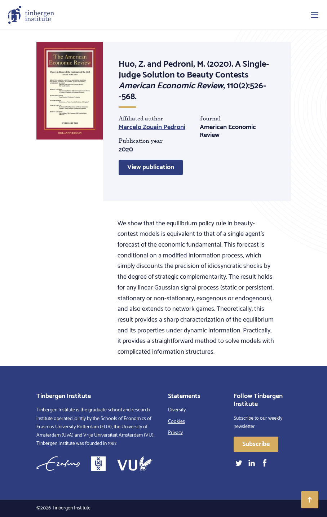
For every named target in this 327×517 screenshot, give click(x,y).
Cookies (176, 421)
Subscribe (256, 444)
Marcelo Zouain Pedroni (152, 127)
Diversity (177, 410)
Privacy (175, 433)
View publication (150, 167)
